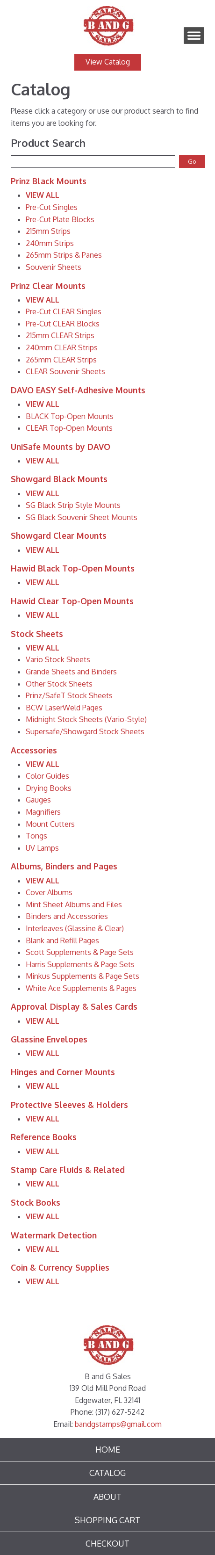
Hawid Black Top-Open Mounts (73, 568)
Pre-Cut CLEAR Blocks (63, 323)
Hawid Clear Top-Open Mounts (72, 601)
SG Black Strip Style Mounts (73, 505)
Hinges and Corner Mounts (63, 1072)
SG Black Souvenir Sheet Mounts (81, 517)
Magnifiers (43, 812)
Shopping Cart (107, 1520)
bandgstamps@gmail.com (118, 1424)
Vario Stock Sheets (58, 659)
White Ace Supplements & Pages (81, 988)
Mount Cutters (50, 824)
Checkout (107, 1543)
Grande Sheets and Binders (71, 671)
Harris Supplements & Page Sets (80, 964)
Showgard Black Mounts (59, 479)
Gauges (38, 799)
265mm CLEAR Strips (61, 359)
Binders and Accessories (67, 916)
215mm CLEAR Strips (60, 335)
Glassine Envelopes (49, 1039)
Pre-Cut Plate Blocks (60, 219)
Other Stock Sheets (59, 683)
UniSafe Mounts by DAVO (60, 446)
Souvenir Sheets (53, 267)
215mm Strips (48, 231)
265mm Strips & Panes (64, 255)
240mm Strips (50, 243)
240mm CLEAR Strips (62, 347)
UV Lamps (42, 848)
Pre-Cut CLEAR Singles (63, 311)
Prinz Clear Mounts (48, 286)
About (107, 1496)
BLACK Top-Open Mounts (70, 416)
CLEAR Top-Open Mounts (69, 428)
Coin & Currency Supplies (60, 1267)
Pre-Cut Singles (52, 207)
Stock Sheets (37, 634)
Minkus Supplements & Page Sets (82, 976)
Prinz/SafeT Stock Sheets (69, 695)
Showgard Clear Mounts (59, 535)
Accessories (34, 750)
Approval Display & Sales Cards (74, 1006)
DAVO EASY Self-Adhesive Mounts (78, 390)
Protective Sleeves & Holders (69, 1104)
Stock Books (35, 1202)
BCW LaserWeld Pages (64, 707)
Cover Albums (49, 892)
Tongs (36, 835)
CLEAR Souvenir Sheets (65, 371)
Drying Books (49, 788)
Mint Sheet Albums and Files (74, 904)
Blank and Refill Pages (62, 940)
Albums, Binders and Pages (64, 866)
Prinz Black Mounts (48, 181)
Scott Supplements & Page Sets (80, 952)
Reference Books (44, 1137)
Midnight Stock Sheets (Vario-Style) (86, 719)
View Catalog (108, 61)
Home (107, 1449)
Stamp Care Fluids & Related (68, 1169)
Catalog (107, 1473)
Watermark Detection (54, 1235)
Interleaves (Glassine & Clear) (75, 928)
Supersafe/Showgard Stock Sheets (85, 731)
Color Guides (47, 776)
